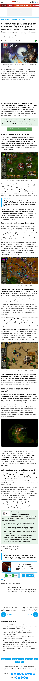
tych (17, 518)
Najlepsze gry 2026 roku (27, 666)
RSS (22, 662)
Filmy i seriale (29, 659)
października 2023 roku (17, 516)
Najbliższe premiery (30, 668)
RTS (10, 583)
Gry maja (10, 5)
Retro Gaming (16, 583)
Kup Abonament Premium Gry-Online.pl (19, 129)
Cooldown (15, 659)
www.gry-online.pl (5, 19)
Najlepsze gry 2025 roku (9, 668)
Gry (10, 659)
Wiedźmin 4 (21, 668)
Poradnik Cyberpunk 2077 (12, 666)
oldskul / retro (4, 583)
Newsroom (14, 19)
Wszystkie (4, 659)
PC (21, 583)
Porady (22, 659)
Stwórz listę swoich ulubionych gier (23, 5)
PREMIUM (4, 5)
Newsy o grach (22, 19)
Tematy (18, 662)
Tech (36, 659)
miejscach (21, 518)
